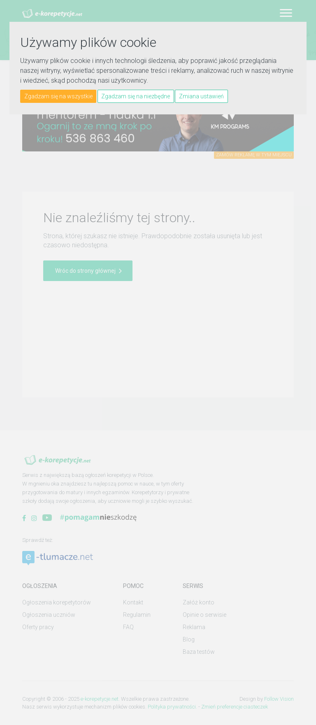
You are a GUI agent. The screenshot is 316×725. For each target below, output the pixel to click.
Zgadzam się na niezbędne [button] (135, 96)
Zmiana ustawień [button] (201, 96)
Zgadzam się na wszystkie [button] (58, 96)
